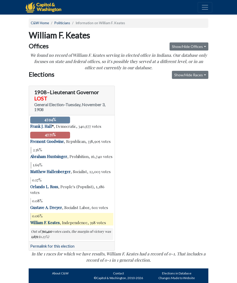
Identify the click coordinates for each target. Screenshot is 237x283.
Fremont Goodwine (47, 141)
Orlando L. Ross (44, 186)
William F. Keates (45, 222)
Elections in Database (176, 273)
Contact (118, 273)
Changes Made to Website (176, 278)
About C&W (60, 273)
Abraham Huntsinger (48, 156)
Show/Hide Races (188, 75)
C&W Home (40, 23)
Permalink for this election (52, 246)
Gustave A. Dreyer (46, 207)
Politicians (62, 23)
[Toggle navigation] (205, 7)
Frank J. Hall (41, 126)
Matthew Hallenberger (50, 171)
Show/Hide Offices (187, 46)
